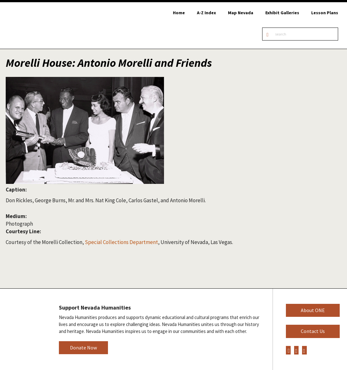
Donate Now (83, 347)
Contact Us (313, 331)
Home (179, 13)
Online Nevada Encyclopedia (38, 25)
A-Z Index (206, 13)
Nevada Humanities (24, 329)
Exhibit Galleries (282, 13)
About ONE (313, 310)
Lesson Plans (324, 13)
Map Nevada (240, 13)
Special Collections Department (121, 242)
